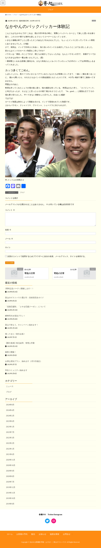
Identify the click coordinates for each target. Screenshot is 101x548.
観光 (33, 534)
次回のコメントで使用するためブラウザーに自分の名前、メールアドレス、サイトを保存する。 (47, 256)
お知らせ (42, 534)
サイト (8, 247)
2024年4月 (10, 410)
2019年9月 (10, 504)
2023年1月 (10, 427)
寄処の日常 (29, 273)
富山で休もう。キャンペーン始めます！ (21, 325)
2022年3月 (10, 438)
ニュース (9, 386)
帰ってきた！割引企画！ (15, 334)
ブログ (94, 20)
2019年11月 (10, 493)
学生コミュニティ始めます (16, 370)
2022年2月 (10, 443)
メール (9, 239)
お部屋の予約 (21, 534)
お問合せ (66, 534)
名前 (8, 230)
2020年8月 (10, 476)
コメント (10, 210)
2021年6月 (10, 454)
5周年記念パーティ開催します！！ (19, 289)
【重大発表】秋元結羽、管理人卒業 (20, 343)
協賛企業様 (54, 534)
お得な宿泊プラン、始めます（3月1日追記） (23, 361)
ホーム (10, 534)
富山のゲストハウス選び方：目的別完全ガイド (24, 298)
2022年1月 (10, 449)
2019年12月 (10, 487)
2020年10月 (10, 465)
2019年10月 (10, 498)
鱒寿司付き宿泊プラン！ (15, 316)
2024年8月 (10, 405)
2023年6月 (10, 421)
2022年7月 (10, 432)
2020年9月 (10, 471)
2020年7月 (10, 482)
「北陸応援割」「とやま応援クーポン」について (25, 307)
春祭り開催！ (10, 352)
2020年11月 (10, 460)
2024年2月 (10, 416)
